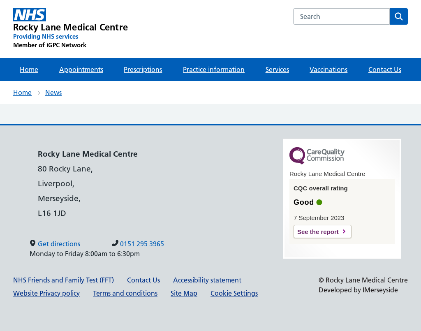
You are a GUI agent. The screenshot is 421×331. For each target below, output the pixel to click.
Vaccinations (328, 69)
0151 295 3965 (142, 244)
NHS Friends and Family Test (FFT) (63, 280)
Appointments (81, 69)
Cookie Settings (234, 293)
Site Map (184, 293)
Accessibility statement (207, 280)
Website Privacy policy (46, 293)
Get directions (59, 244)
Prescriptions (143, 69)
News (53, 92)
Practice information (214, 69)
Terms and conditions (125, 293)
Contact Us (384, 69)
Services (277, 69)
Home (29, 69)
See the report (318, 231)
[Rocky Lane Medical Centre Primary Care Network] (70, 28)
